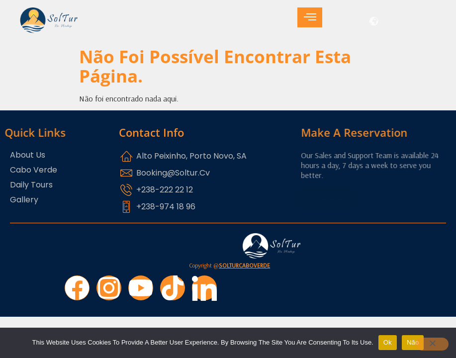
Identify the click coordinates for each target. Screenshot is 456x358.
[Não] (432, 344)
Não (413, 342)
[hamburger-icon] (309, 17)
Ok (387, 342)
